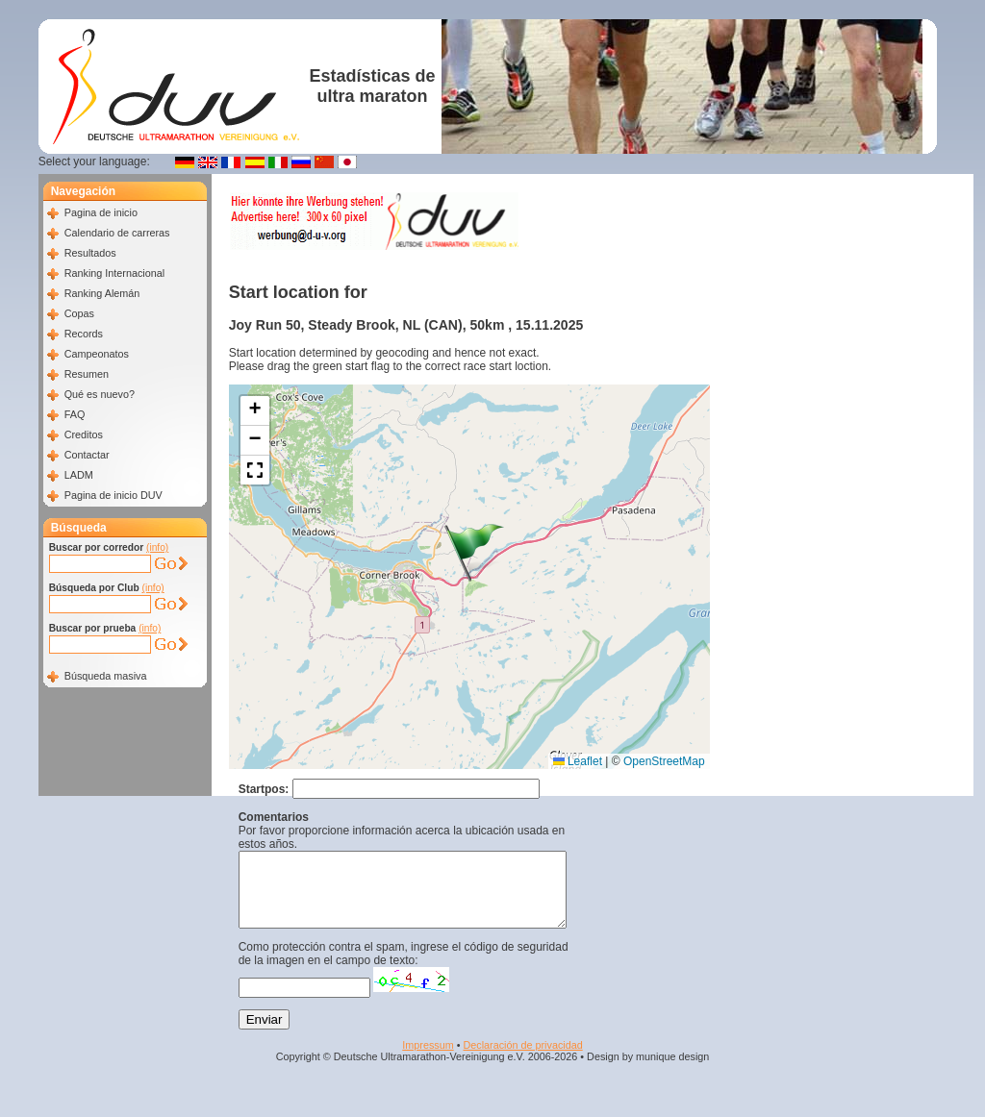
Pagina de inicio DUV (113, 495)
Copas (79, 313)
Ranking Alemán (102, 293)
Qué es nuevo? (99, 394)
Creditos (83, 434)
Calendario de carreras (117, 232)
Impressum (427, 1059)
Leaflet (577, 761)
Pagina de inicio (101, 212)
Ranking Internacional (114, 273)
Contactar (87, 454)
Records (83, 333)
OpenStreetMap (664, 761)
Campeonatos (96, 354)
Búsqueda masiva (105, 676)
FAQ (75, 414)
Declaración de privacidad (522, 1059)
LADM (78, 475)
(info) (157, 547)
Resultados (90, 253)
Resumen (86, 374)
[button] (474, 552)
